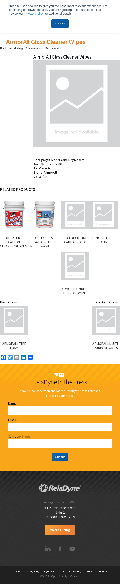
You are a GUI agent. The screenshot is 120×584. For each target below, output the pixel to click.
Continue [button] (60, 23)
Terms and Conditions (96, 571)
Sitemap (17, 571)
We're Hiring (60, 530)
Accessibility (75, 571)
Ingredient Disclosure (54, 571)
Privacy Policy (33, 13)
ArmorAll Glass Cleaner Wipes (45, 42)
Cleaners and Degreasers (43, 48)
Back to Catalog (12, 48)
